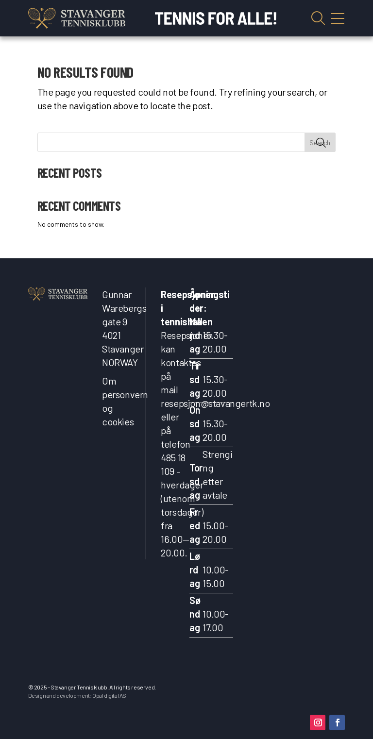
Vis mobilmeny (337, 18)
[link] (76, 18)
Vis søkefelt (318, 18)
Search (319, 142)
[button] (317, 722)
